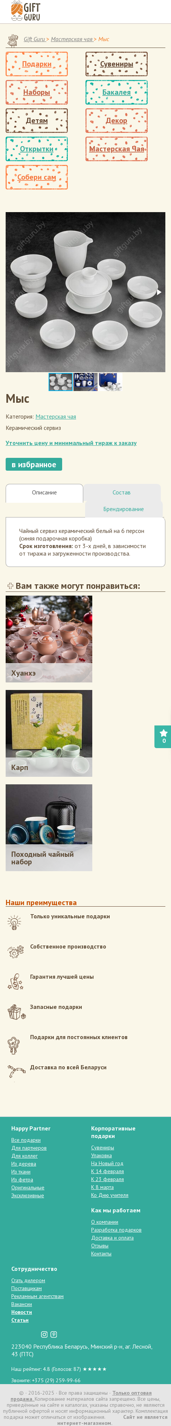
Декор (116, 120)
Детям (37, 120)
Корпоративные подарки (113, 1132)
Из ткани (21, 1171)
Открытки (36, 149)
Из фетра (22, 1179)
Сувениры (116, 64)
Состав (122, 492)
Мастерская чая (55, 416)
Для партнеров (29, 1147)
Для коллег (24, 1155)
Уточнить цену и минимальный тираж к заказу (71, 443)
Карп (19, 767)
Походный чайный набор (42, 858)
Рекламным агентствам (37, 1296)
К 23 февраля (107, 1179)
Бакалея (116, 92)
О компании (104, 1221)
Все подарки (26, 1139)
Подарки (37, 64)
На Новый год (107, 1163)
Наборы (36, 92)
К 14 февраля (107, 1171)
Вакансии (21, 1304)
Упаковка (101, 1155)
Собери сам (36, 177)
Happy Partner (30, 1128)
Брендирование (123, 509)
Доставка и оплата (112, 1237)
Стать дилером (28, 1280)
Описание (44, 492)
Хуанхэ (23, 673)
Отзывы (99, 1245)
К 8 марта (102, 1187)
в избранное (34, 464)
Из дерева (23, 1163)
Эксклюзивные (27, 1195)
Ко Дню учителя (109, 1195)
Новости (21, 1312)
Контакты (101, 1253)
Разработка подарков (116, 1229)
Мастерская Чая (116, 149)
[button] (159, 292)
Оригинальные (27, 1187)
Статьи (20, 1320)
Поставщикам (26, 1288)
